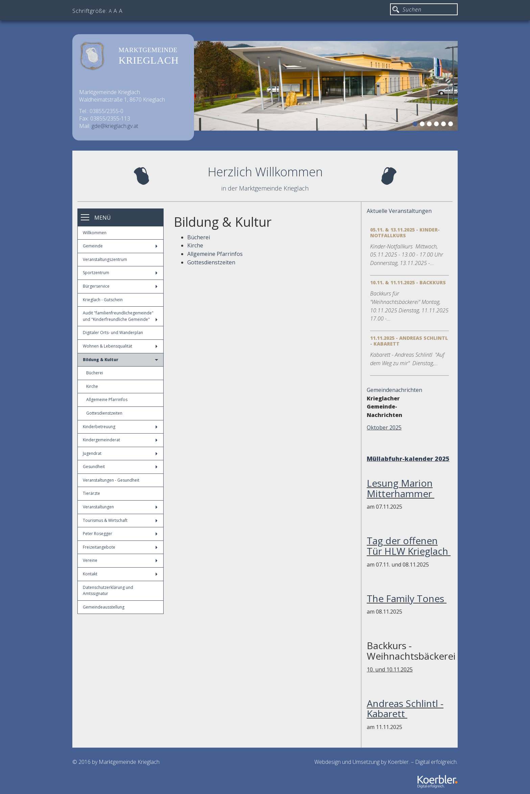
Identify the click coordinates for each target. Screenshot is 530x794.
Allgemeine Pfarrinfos (106, 399)
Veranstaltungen (120, 507)
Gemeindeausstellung (103, 607)
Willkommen (94, 233)
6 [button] (451, 125)
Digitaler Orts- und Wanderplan (113, 332)
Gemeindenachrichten (394, 390)
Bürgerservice (120, 286)
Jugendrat (120, 453)
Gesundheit (120, 466)
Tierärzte (91, 493)
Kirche (92, 386)
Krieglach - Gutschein (103, 300)
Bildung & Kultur (120, 359)
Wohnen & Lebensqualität (120, 346)
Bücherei (94, 373)
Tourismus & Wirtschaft (120, 520)
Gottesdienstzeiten (104, 413)
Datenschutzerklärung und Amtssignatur (108, 591)
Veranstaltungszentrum (105, 259)
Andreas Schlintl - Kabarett (405, 708)
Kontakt (120, 574)
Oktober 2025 (384, 427)
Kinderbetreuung (120, 426)
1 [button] (416, 125)
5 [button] (444, 125)
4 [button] (437, 125)
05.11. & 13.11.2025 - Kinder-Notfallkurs (405, 232)
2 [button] (423, 125)
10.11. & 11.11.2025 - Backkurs (408, 282)
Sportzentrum (120, 272)
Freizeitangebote (120, 547)
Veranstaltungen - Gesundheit (111, 480)
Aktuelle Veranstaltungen (399, 211)
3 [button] (430, 125)
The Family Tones (407, 598)
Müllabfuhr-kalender (400, 459)
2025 (442, 459)
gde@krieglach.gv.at (115, 126)
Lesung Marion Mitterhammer (400, 488)
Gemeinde (120, 246)
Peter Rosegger (120, 533)
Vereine (120, 560)
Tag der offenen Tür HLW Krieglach (409, 545)
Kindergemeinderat (120, 440)
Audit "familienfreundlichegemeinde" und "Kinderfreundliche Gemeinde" (120, 316)
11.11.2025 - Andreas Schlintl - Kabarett (409, 341)
